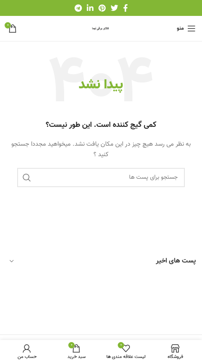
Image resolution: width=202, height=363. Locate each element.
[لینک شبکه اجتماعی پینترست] (102, 8)
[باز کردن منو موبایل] (186, 28)
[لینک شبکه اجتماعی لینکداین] (90, 8)
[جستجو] (101, 177)
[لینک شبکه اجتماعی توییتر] (114, 8)
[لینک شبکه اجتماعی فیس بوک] (125, 8)
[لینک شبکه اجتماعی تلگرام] (78, 8)
